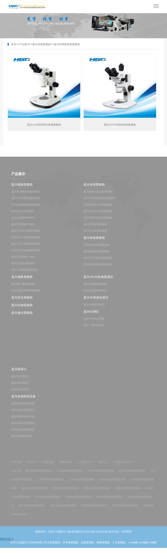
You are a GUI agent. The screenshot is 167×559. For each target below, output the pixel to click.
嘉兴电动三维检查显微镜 (25, 240)
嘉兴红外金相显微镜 (95, 233)
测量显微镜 (103, 545)
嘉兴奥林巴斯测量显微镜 (25, 293)
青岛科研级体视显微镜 (110, 499)
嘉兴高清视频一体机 (23, 259)
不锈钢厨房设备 (122, 464)
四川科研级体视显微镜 (112, 482)
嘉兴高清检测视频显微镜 (25, 194)
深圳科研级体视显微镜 (94, 508)
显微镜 (56, 545)
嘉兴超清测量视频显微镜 (25, 207)
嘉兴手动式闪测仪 (94, 321)
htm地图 (143, 545)
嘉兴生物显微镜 (22, 308)
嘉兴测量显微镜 (22, 279)
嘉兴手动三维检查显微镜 (25, 246)
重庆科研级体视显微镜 (38, 473)
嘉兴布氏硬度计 (20, 379)
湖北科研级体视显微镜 (132, 473)
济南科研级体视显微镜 (79, 499)
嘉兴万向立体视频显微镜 (25, 233)
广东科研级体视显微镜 (70, 473)
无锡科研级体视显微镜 (66, 491)
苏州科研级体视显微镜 (97, 491)
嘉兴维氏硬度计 (20, 385)
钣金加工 (103, 464)
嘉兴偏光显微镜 (22, 315)
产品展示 (24, 44)
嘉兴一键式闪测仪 (94, 328)
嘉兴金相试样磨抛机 (23, 406)
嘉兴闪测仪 (91, 314)
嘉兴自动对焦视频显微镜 (25, 253)
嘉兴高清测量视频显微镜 (25, 200)
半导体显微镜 (70, 545)
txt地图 (153, 545)
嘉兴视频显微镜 (22, 187)
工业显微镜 (118, 545)
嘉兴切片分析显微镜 (23, 214)
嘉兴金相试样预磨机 (23, 425)
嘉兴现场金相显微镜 (95, 227)
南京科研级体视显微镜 (35, 491)
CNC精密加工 (85, 464)
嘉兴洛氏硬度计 (20, 392)
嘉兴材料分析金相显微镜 (98, 194)
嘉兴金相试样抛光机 (23, 432)
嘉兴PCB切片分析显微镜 (98, 214)
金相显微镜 (47, 464)
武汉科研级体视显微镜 (63, 508)
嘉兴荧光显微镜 (22, 300)
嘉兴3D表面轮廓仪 (96, 300)
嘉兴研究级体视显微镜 (97, 254)
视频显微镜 (65, 464)
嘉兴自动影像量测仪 (95, 293)
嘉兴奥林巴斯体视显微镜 (98, 267)
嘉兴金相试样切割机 (23, 419)
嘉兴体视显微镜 (41, 44)
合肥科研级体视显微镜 (48, 499)
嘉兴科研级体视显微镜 (67, 44)
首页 (13, 44)
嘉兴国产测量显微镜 (23, 286)
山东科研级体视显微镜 (50, 482)
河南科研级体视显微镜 (101, 473)
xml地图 (133, 545)
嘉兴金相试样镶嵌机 (23, 412)
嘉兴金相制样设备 (23, 399)
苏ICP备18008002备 (96, 534)
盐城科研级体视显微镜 (128, 491)
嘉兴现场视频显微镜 (23, 266)
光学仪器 (30, 464)
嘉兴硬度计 (19, 372)
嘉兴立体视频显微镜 (23, 220)
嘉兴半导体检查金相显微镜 (99, 200)
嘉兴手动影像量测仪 (95, 286)
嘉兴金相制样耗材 (21, 438)
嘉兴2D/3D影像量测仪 (98, 279)
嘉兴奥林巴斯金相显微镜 (98, 220)
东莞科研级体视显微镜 (125, 508)
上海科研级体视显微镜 (81, 482)
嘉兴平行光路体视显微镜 (98, 260)
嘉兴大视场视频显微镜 (24, 272)
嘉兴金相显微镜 (94, 187)
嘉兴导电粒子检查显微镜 (98, 207)
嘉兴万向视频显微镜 (23, 227)
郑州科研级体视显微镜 (32, 508)
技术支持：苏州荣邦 (120, 534)
